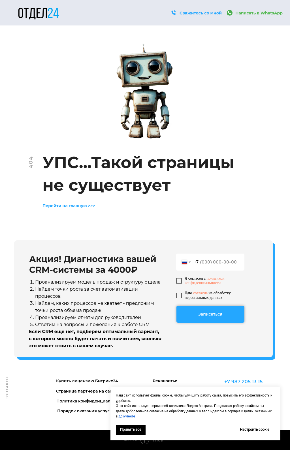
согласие (200, 293)
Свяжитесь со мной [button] (201, 13)
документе (127, 416)
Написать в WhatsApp (259, 13)
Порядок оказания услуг (83, 410)
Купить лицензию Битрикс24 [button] (87, 380)
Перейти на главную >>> (68, 205)
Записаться (210, 314)
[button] (173, 13)
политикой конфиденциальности (205, 280)
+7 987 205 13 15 (243, 381)
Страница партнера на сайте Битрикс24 (98, 391)
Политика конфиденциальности (90, 401)
